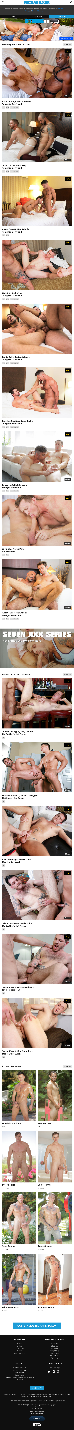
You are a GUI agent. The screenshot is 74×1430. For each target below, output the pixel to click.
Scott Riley (21, 165)
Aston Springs (9, 101)
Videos (19, 1346)
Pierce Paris (18, 549)
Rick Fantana (20, 485)
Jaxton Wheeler (22, 357)
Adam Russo (8, 613)
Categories (20, 1349)
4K (3, 107)
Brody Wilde (25, 859)
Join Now (61, 17)
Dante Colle (8, 357)
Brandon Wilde (46, 1307)
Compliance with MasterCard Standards (19, 1378)
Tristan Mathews (10, 923)
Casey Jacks (26, 421)
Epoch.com (19, 1375)
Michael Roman (11, 1307)
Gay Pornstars (19, 1353)
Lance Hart (7, 485)
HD (7, 107)
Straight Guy (54, 1351)
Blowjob (54, 1349)
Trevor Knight (9, 987)
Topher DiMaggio (10, 731)
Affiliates (19, 1380)
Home (19, 1344)
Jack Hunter (45, 1185)
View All (67, 45)
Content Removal (19, 1370)
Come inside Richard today (37, 1325)
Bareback (14, 107)
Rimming (54, 1358)
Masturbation (54, 1356)
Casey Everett (9, 229)
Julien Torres (8, 165)
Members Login (54, 1368)
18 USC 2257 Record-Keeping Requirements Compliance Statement (42, 1394)
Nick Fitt (6, 293)
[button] (3, 2)
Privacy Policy (47, 1396)
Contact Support (19, 1368)
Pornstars (37, 17)
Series (12, 17)
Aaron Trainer (24, 101)
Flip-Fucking (54, 1353)
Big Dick (54, 1346)
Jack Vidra (17, 293)
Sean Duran (8, 1246)
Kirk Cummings (10, 859)
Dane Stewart (46, 1246)
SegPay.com (19, 1373)
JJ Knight (7, 549)
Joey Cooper (26, 731)
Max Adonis (23, 229)
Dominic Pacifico (10, 421)
